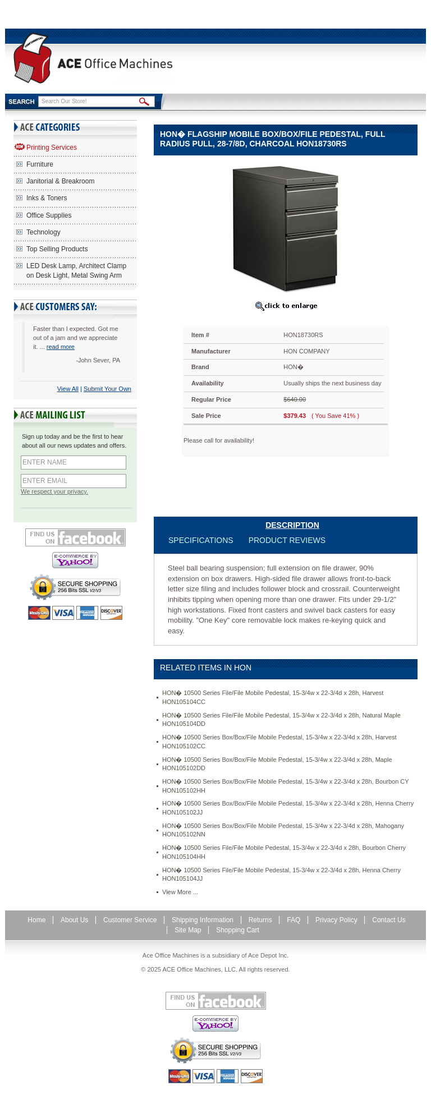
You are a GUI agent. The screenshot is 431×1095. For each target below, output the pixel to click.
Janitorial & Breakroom (60, 181)
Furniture (39, 164)
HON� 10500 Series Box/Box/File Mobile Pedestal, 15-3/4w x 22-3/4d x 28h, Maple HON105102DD (277, 764)
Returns (260, 920)
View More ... (180, 892)
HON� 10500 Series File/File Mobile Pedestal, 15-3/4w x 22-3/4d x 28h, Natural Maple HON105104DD (281, 720)
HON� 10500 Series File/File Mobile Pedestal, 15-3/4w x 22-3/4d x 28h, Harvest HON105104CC (272, 697)
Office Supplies (49, 215)
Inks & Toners (46, 198)
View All (68, 388)
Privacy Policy (336, 920)
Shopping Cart (237, 930)
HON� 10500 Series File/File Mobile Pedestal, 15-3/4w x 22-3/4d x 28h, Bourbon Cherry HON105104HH (284, 852)
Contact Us (388, 920)
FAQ (293, 920)
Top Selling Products (57, 249)
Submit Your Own (107, 388)
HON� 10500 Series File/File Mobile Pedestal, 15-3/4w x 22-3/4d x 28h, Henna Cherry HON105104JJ (281, 874)
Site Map (188, 930)
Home (36, 920)
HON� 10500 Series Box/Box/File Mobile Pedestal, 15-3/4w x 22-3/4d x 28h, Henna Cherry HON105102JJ (288, 808)
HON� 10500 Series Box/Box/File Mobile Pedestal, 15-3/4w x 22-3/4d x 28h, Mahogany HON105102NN (283, 830)
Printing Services (51, 147)
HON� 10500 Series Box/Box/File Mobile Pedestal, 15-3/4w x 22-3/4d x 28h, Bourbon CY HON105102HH (285, 786)
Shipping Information (202, 920)
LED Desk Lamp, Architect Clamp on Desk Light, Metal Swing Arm (76, 270)
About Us (74, 920)
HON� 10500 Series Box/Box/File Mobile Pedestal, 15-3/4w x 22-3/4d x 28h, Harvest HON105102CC (279, 741)
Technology (43, 232)
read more (61, 346)
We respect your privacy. (54, 491)
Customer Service (130, 920)
